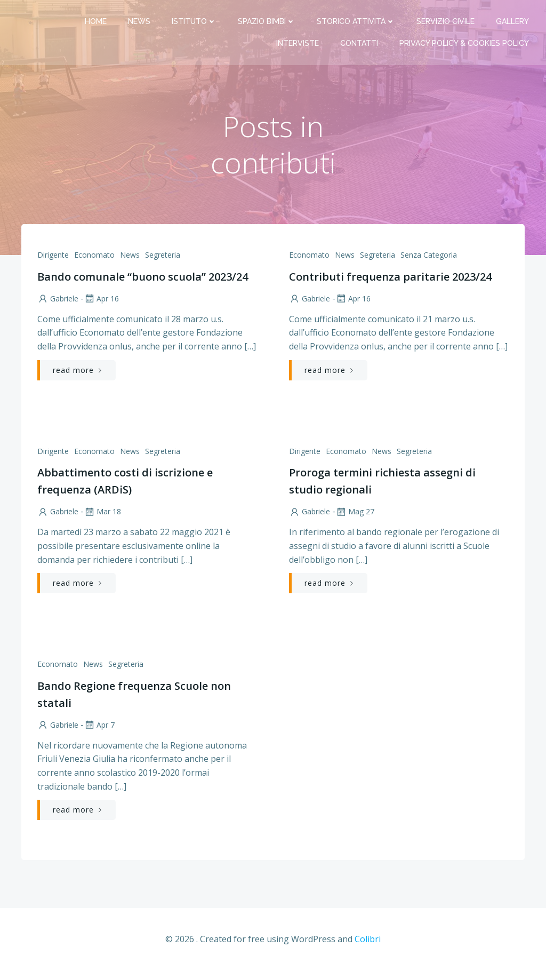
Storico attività (356, 21)
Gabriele (57, 298)
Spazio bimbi (266, 21)
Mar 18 (102, 511)
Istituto (194, 21)
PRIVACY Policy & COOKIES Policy (464, 43)
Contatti (359, 43)
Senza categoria (428, 255)
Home (96, 21)
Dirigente (53, 255)
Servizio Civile (445, 21)
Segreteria (162, 255)
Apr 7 (99, 725)
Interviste (297, 43)
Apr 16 (101, 298)
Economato (94, 255)
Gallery (512, 21)
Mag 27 (354, 511)
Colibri (368, 939)
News (139, 21)
